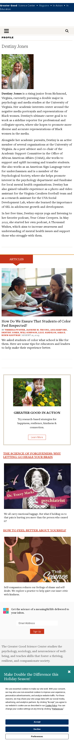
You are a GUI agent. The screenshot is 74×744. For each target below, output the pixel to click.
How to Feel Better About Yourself (34, 530)
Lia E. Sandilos (47, 332)
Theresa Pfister (15, 329)
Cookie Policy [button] (51, 705)
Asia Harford (58, 329)
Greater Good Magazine (37, 21)
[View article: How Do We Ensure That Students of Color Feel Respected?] (37, 292)
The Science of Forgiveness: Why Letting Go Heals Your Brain (32, 455)
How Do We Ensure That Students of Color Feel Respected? (36, 323)
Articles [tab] (16, 259)
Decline (37, 729)
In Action (58, 5)
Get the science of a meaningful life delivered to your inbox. (36, 610)
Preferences (37, 736)
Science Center (26, 5)
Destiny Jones (10, 332)
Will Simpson (28, 332)
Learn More (37, 437)
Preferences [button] (57, 709)
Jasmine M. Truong (37, 329)
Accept (37, 722)
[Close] (69, 672)
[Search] (67, 31)
